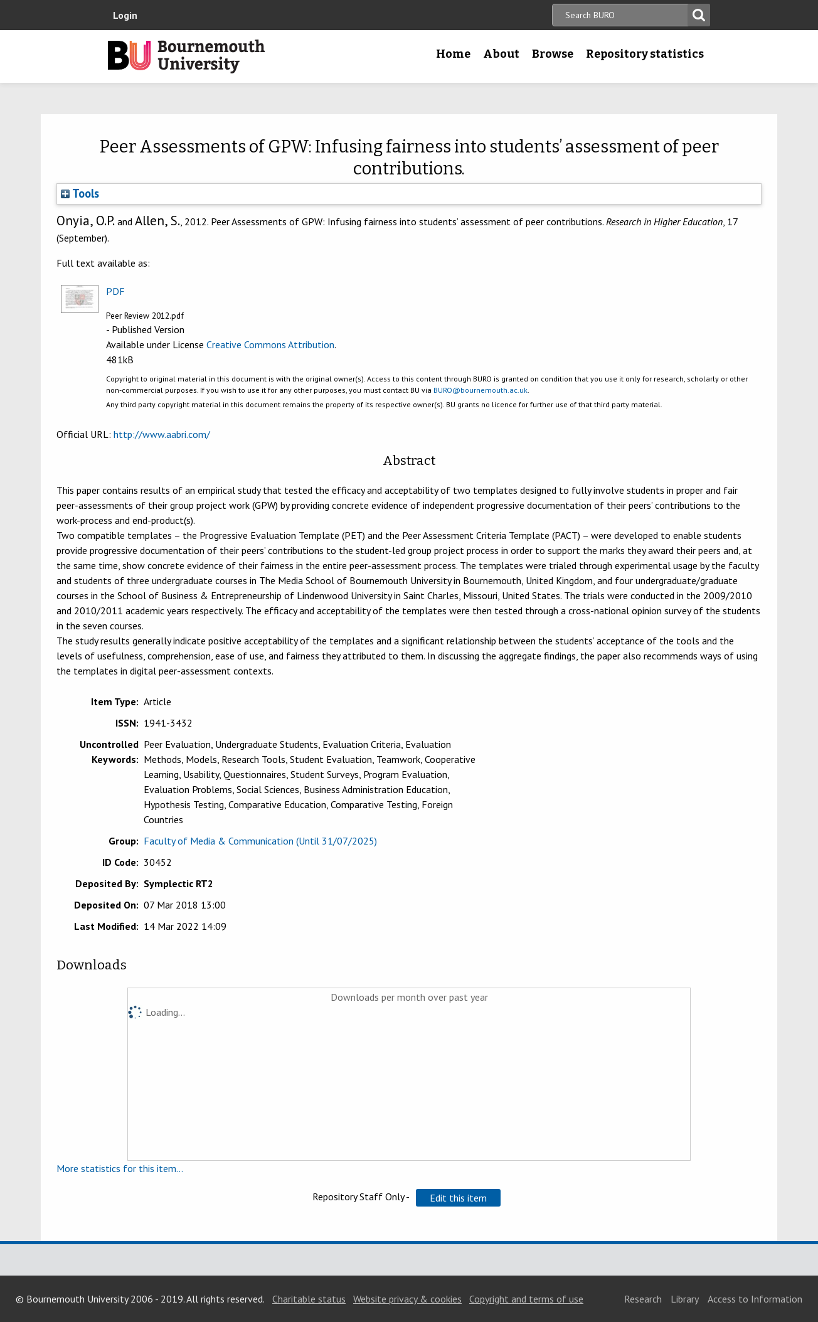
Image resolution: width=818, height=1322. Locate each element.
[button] (458, 1198)
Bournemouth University (186, 56)
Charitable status (309, 1299)
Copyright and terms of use (526, 1299)
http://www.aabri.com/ (162, 434)
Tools (80, 193)
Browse (552, 54)
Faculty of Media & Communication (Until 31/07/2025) (260, 840)
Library (685, 1299)
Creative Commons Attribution (270, 344)
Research (643, 1299)
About (501, 54)
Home (453, 54)
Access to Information (755, 1299)
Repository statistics (645, 54)
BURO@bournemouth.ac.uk (480, 390)
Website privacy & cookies (407, 1299)
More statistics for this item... (119, 1168)
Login (125, 15)
